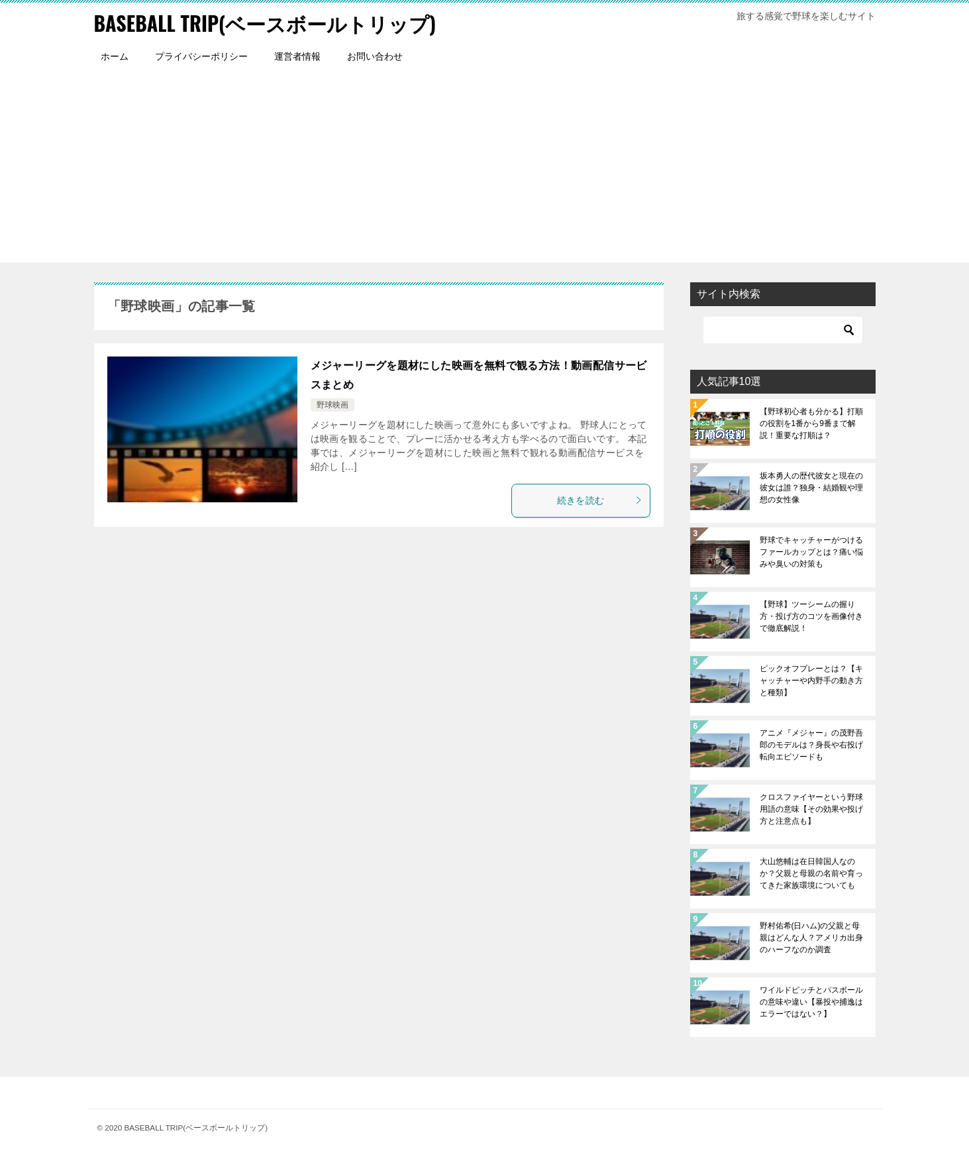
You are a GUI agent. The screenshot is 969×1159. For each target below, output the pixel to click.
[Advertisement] (484, 169)
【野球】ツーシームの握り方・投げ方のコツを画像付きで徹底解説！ (811, 616)
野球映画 (332, 405)
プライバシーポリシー (201, 56)
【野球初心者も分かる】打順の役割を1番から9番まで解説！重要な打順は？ (811, 423)
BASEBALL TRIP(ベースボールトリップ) (265, 23)
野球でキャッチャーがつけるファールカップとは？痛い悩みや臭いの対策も (811, 552)
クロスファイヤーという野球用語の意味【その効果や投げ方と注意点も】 (811, 809)
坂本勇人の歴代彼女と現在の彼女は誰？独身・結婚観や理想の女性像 (811, 487)
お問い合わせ (375, 56)
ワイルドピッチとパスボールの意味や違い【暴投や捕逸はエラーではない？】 (811, 1002)
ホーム (114, 56)
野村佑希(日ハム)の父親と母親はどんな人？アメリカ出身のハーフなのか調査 (811, 937)
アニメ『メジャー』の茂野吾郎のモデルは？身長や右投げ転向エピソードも (811, 744)
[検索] (782, 330)
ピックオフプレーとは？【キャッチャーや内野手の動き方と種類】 (811, 680)
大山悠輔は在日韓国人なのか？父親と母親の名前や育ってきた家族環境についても (811, 873)
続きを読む (600, 500)
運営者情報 (297, 56)
